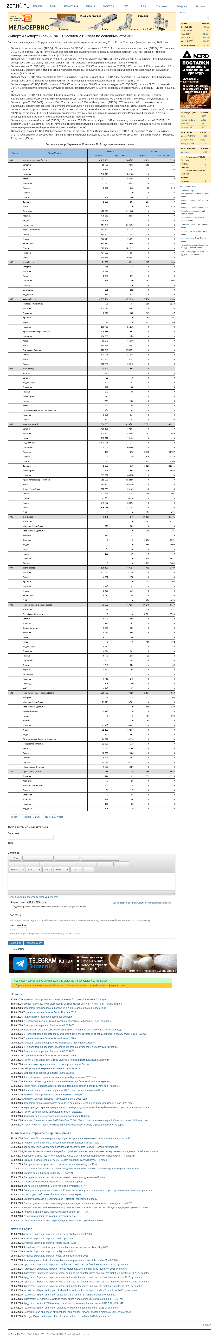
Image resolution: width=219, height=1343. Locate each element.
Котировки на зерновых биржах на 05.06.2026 (48, 1072)
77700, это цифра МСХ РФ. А (194, 252)
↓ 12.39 (205, 34)
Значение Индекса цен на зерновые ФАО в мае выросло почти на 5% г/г (63, 1090)
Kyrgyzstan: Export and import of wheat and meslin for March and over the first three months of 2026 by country (82, 1277)
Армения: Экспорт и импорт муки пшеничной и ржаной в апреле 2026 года (64, 999)
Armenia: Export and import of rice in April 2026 (48, 1238)
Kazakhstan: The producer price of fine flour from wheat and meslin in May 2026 (65, 1247)
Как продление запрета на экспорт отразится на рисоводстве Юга (60, 1164)
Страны (94, 6)
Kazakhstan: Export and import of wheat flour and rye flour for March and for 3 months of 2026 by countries (80, 1290)
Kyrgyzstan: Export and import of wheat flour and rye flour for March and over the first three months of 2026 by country (86, 1273)
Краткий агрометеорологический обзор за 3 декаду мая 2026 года (59, 1077)
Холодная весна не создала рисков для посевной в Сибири (56, 1116)
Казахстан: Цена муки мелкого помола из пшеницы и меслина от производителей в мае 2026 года (78, 1103)
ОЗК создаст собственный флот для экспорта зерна (52, 1194)
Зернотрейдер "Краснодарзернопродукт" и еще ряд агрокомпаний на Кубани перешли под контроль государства (86, 1107)
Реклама (200, 6)
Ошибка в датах (188, 225)
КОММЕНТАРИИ (188, 186)
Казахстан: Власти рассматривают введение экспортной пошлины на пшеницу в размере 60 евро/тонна (81, 1168)
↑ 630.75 (205, 41)
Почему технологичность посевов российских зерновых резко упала (61, 1142)
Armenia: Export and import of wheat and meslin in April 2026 (55, 1255)
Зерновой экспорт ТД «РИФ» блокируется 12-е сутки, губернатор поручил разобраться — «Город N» (79, 1155)
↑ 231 (202, 140)
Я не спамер (17, 949)
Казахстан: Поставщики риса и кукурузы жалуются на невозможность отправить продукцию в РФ (77, 1138)
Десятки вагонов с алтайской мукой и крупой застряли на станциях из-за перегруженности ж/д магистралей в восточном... (91, 1151)
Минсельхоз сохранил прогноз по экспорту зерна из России (56, 1064)
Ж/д (126, 6)
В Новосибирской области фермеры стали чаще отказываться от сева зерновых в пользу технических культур (84, 1034)
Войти (182, 12)
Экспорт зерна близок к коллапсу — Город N (48, 1173)
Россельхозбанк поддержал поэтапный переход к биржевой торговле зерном (66, 1081)
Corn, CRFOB (187, 140)
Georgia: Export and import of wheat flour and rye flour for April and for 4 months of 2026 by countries (77, 1312)
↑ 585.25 (205, 38)
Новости (41, 6)
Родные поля (186, 231)
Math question (18, 925)
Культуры (112, 6)
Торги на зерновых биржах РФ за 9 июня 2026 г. (49, 1038)
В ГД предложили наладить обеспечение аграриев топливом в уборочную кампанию (70, 1047)
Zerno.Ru (113, 42)
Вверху (207, 1324)
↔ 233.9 (203, 136)
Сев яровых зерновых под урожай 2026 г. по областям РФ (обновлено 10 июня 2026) (59, 980)
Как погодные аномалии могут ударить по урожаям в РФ (54, 1185)
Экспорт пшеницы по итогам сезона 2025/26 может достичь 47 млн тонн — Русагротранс (72, 1003)
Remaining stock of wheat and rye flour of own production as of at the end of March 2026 (70, 1260)
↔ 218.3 (203, 144)
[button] (15, 858)
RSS (143, 6)
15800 (203, 127)
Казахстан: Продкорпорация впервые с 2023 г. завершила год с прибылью (64, 1008)
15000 (203, 120)
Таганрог (185, 124)
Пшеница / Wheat (54, 817)
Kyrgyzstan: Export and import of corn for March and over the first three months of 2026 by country (75, 1264)
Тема (10, 843)
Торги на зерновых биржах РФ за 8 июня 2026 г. (49, 1055)
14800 (203, 116)
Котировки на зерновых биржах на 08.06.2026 (48, 1051)
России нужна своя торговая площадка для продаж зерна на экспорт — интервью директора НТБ (77, 1203)
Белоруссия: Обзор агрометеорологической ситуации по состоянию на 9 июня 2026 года (72, 1029)
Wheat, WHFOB (188, 136)
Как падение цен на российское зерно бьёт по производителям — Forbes (64, 1177)
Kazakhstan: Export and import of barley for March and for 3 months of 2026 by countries (70, 1307)
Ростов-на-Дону (188, 120)
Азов (183, 116)
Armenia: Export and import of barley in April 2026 (49, 1251)
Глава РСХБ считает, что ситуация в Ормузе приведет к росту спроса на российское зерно (73, 1124)
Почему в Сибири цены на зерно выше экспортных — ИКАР (56, 1211)
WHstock (185, 152)
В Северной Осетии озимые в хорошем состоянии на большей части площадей (67, 1021)
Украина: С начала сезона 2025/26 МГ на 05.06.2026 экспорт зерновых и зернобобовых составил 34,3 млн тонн (85, 1120)
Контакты (161, 6)
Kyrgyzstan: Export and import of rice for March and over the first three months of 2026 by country (75, 1268)
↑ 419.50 (205, 27)
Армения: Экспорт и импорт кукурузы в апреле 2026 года (55, 1098)
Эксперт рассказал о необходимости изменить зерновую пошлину (60, 1199)
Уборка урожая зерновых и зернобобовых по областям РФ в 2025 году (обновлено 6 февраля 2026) (68, 985)
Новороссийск (187, 127)
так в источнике (188, 238)
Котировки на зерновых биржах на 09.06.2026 (48, 1025)
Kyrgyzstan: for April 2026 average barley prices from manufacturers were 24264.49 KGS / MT (73, 1299)
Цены (56, 6)
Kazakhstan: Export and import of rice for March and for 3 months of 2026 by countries (69, 1294)
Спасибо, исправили (190, 211)
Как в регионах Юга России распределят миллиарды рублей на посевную (64, 1220)
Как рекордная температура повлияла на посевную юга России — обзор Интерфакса (70, 1147)
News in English (21, 1228)
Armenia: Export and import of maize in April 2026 (49, 1242)
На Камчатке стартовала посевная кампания (48, 1016)
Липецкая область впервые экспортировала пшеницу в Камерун (59, 1042)
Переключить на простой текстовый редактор (33, 897)
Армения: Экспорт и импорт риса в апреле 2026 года (52, 1094)
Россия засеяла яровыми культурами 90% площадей (52, 1111)
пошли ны (185, 200)
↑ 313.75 (205, 30)
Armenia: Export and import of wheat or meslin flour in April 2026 (57, 1234)
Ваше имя (13, 833)
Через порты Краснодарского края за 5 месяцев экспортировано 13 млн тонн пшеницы (71, 1085)
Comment (14, 852)
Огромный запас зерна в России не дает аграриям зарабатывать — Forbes (65, 1160)
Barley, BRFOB (187, 144)
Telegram (182, 6)
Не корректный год (189, 218)
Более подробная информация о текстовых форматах (140, 902)
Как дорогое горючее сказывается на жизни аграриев (52, 1181)
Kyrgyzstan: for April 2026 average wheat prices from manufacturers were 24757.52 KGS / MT (73, 1303)
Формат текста (19, 902)
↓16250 (204, 152)
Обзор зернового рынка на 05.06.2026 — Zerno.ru (52, 1068)
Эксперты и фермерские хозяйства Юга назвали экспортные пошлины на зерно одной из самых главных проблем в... (88, 1190)
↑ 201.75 (205, 45)
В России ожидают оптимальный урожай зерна (49, 1216)
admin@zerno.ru (81, 1334)
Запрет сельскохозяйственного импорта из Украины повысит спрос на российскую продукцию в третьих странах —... (88, 1207)
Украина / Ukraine (32, 817)
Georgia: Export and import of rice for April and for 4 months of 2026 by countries (66, 1316)
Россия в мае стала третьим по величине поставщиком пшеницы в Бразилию (66, 1059)
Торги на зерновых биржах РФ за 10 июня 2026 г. (50, 1012)
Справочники (74, 6)
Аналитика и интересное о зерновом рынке (41, 1133)
